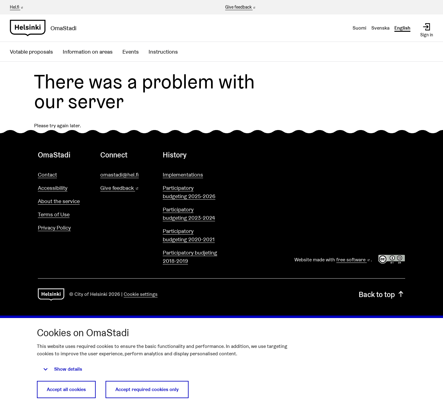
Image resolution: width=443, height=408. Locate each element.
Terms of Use (54, 214)
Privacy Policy (54, 227)
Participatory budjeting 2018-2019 (190, 256)
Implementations (183, 174)
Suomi (359, 28)
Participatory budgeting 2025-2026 (189, 192)
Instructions (163, 51)
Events (130, 51)
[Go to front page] (46, 28)
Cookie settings (141, 294)
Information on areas (88, 51)
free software (353, 259)
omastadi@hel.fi (119, 174)
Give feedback (240, 7)
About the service (59, 201)
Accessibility (52, 187)
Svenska (380, 28)
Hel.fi (17, 7)
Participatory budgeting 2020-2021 (189, 235)
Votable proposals (31, 51)
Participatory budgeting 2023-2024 (189, 213)
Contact (47, 174)
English (402, 28)
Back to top (382, 294)
